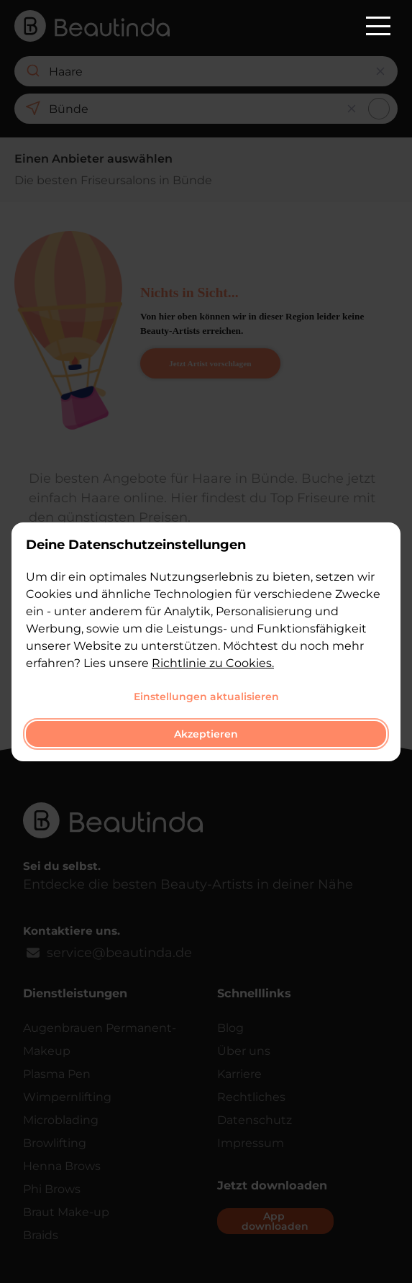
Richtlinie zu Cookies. (213, 663)
